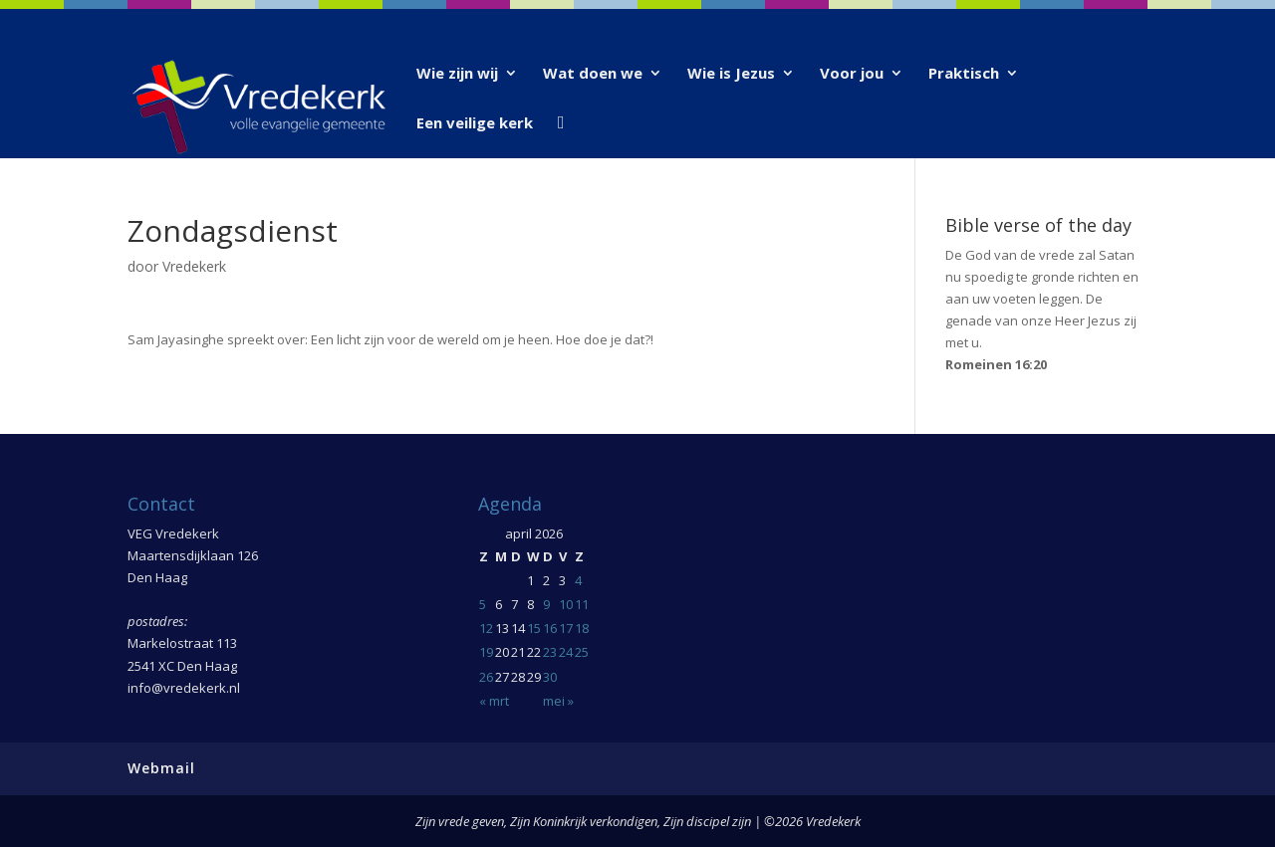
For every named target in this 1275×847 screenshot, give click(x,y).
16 (550, 628)
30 (550, 677)
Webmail (161, 767)
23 (550, 652)
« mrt (494, 701)
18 (582, 628)
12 (486, 628)
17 (566, 628)
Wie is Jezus (731, 74)
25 (582, 652)
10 (566, 604)
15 (534, 628)
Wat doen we (592, 74)
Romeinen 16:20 (996, 364)
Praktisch (963, 74)
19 (486, 652)
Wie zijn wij (457, 74)
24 (566, 652)
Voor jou (852, 74)
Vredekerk (194, 266)
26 (486, 677)
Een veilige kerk (474, 123)
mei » (558, 701)
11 (582, 604)
